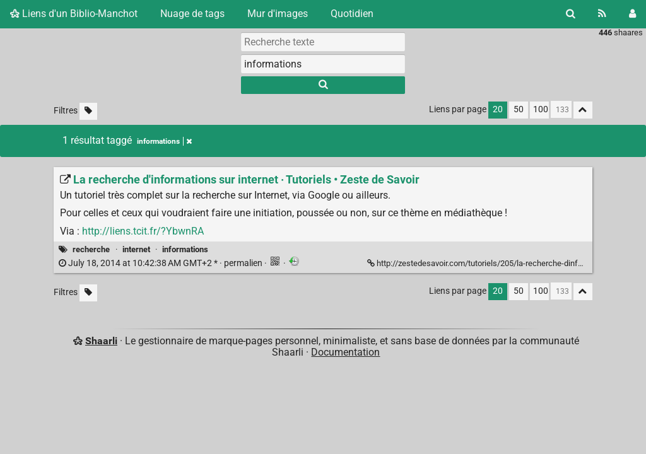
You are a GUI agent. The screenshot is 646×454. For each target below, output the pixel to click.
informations (185, 249)
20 (498, 109)
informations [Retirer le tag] (164, 141)
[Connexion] (632, 14)
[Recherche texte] (323, 41)
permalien (161, 263)
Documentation (345, 352)
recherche (91, 249)
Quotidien (352, 14)
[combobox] (323, 63)
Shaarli (101, 341)
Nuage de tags (192, 14)
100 (540, 109)
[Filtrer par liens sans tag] (88, 111)
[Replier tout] (582, 110)
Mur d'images (277, 14)
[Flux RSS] (602, 14)
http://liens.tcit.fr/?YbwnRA (143, 231)
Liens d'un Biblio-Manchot (74, 14)
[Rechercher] (570, 14)
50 (519, 109)
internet (136, 249)
